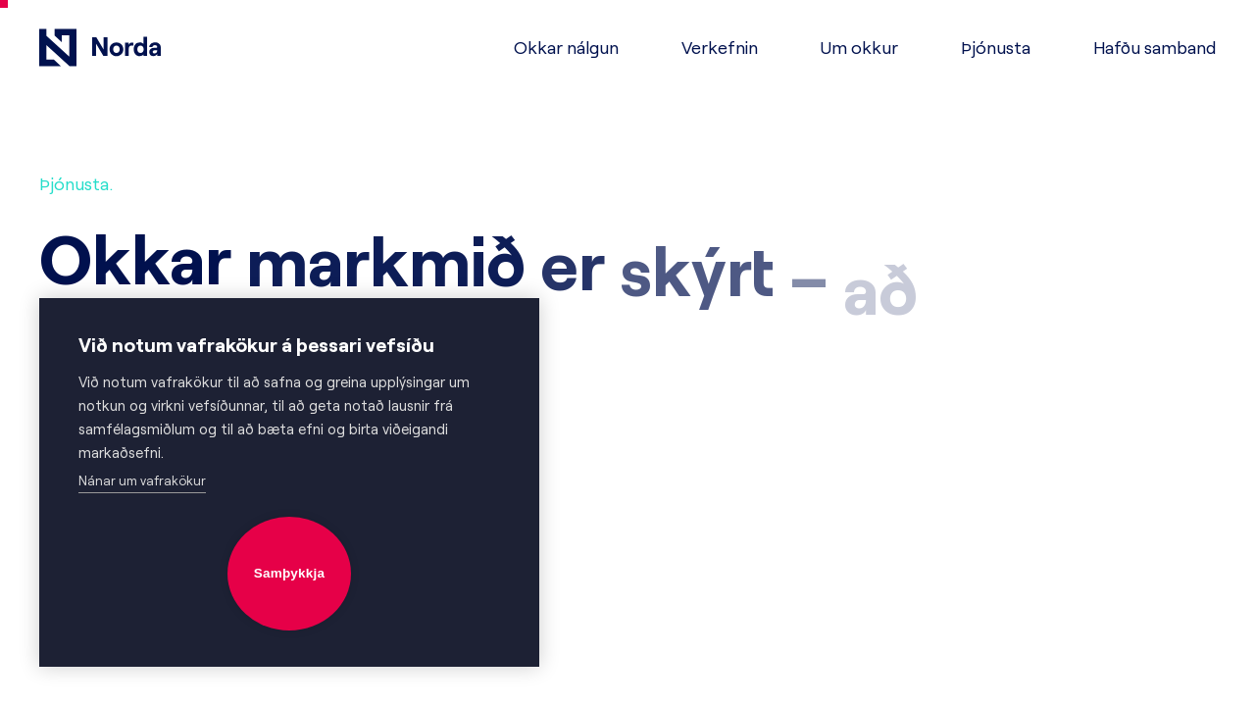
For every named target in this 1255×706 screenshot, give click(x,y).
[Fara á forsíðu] (100, 47)
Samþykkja (289, 573)
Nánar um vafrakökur (142, 480)
